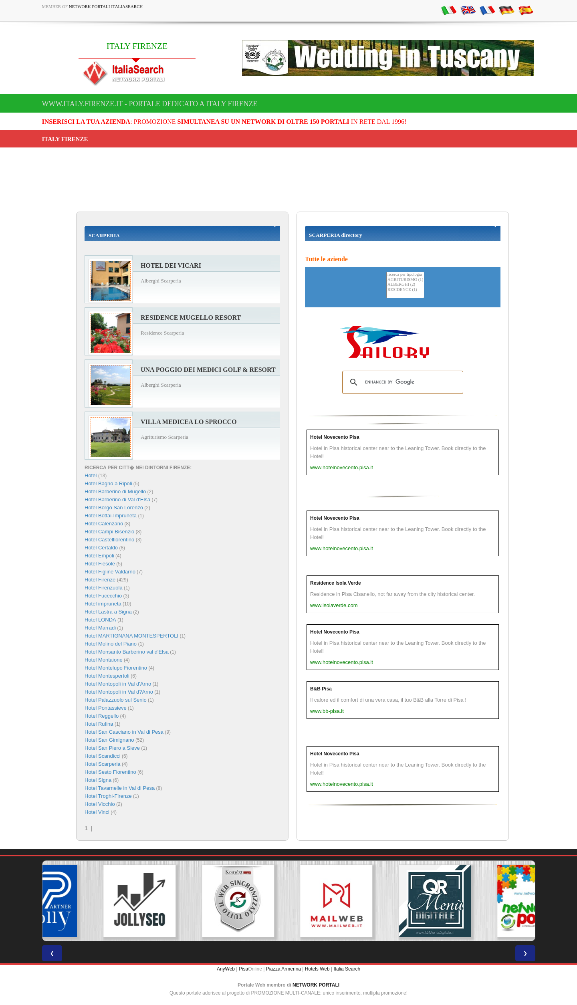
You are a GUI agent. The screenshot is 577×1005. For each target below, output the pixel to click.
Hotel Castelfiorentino (109, 540)
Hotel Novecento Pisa (334, 437)
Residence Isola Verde (335, 583)
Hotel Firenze (100, 580)
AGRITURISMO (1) (405, 280)
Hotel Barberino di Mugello (115, 491)
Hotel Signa (98, 780)
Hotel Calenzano (104, 524)
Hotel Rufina (99, 724)
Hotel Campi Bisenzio (109, 532)
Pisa (243, 969)
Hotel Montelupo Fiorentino (116, 668)
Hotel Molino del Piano (111, 644)
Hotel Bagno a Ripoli (108, 483)
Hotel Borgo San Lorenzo (114, 508)
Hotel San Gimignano (109, 740)
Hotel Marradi (100, 628)
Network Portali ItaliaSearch (106, 6)
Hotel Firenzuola (104, 588)
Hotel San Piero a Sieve (112, 748)
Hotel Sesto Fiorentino (110, 772)
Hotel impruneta (103, 604)
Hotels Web (317, 969)
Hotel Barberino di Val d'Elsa (117, 499)
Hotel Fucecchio (103, 596)
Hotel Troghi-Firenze (108, 796)
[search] (401, 382)
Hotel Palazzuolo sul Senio (116, 700)
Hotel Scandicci (103, 756)
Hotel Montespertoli (107, 676)
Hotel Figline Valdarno (110, 572)
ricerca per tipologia (405, 274)
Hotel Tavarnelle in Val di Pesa (120, 788)
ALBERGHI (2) (405, 284)
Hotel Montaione (104, 660)
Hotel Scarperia (103, 764)
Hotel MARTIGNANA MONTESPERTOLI (131, 636)
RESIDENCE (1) (405, 290)
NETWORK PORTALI (316, 985)
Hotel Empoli (99, 556)
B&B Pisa (321, 689)
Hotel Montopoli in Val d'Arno (118, 684)
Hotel (91, 475)
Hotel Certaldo (101, 548)
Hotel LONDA (100, 620)
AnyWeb (226, 969)
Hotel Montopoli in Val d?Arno (119, 692)
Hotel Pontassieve (106, 708)
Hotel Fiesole (100, 564)
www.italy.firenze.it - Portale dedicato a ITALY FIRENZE (150, 104)
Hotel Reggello (102, 716)
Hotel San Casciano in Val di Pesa (124, 732)
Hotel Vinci (97, 812)
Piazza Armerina (283, 969)
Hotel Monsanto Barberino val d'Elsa (127, 652)
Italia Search (346, 969)
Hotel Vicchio (100, 804)
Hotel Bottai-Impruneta (111, 516)
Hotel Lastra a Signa (108, 612)
